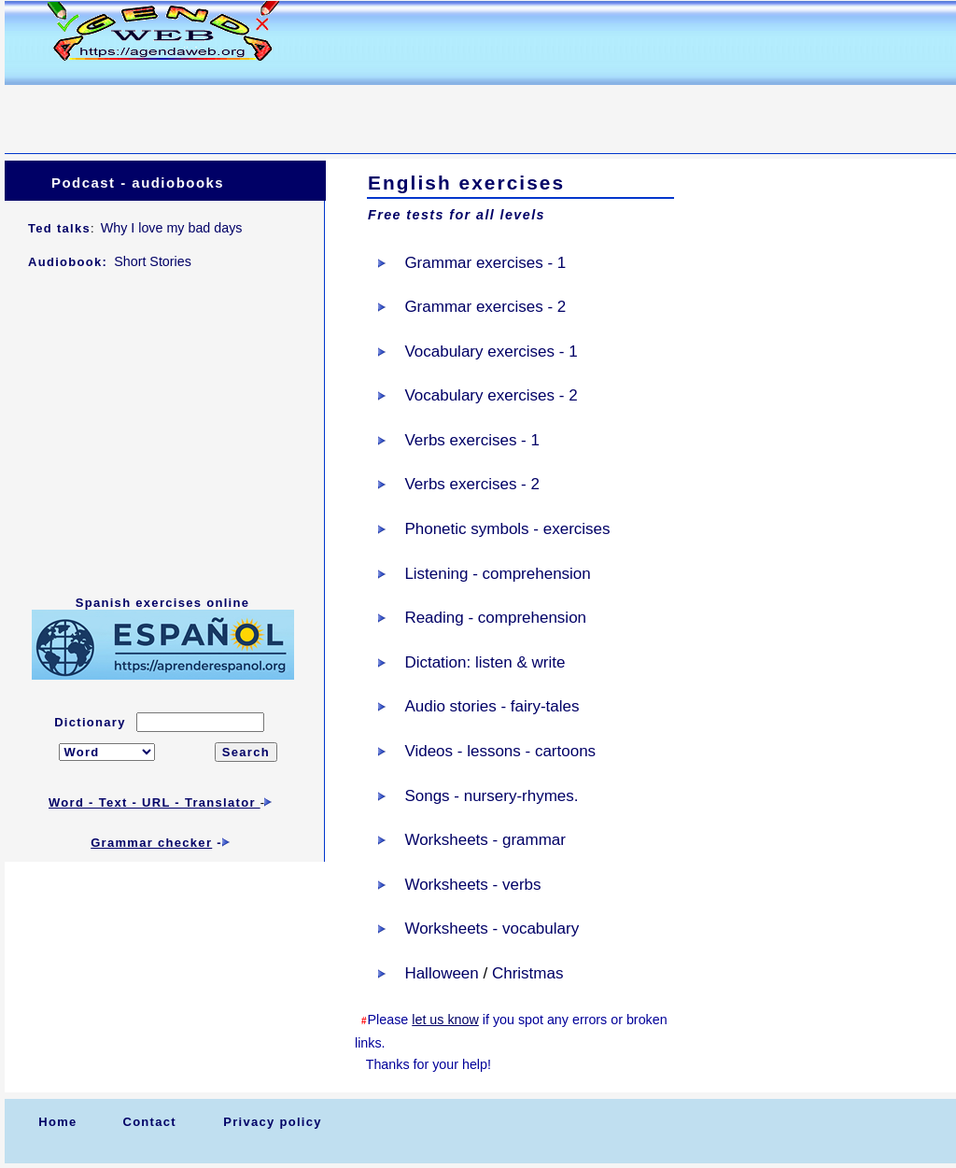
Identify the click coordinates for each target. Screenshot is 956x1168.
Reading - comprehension (495, 617)
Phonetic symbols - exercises (507, 529)
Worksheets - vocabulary (491, 928)
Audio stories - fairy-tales (491, 706)
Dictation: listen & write (484, 662)
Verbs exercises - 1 (472, 440)
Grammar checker (151, 843)
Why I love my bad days (172, 227)
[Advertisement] (344, 108)
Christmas (528, 973)
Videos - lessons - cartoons (500, 751)
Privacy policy (272, 1122)
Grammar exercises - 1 (485, 263)
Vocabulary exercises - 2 (490, 395)
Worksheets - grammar (485, 840)
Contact (149, 1122)
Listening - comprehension (497, 574)
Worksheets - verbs (472, 885)
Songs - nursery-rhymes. (491, 796)
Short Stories (152, 261)
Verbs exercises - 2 (472, 484)
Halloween (441, 973)
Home (57, 1122)
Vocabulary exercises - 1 (490, 351)
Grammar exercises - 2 (485, 307)
